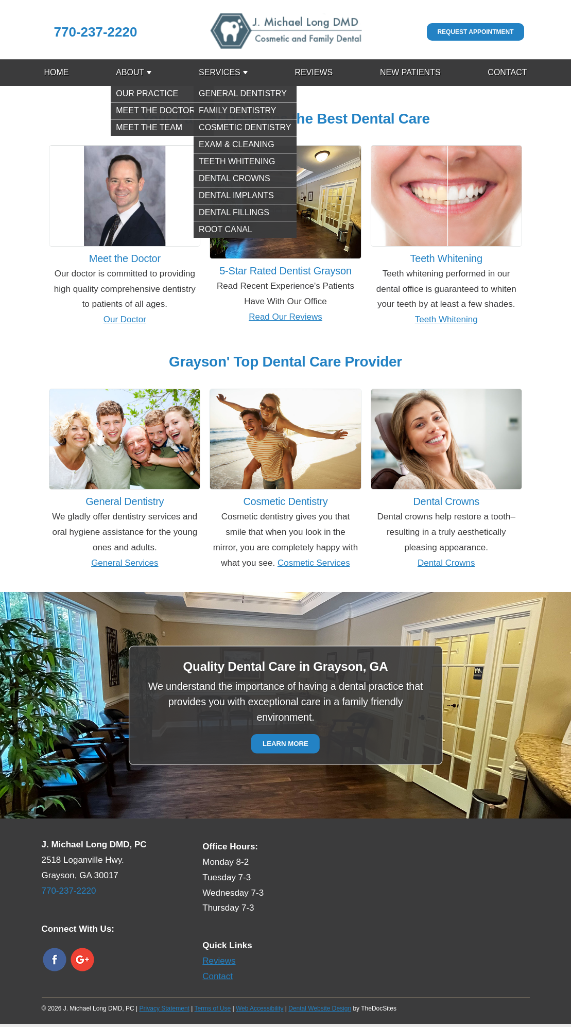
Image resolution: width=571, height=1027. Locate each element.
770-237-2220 (95, 32)
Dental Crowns (446, 563)
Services (219, 72)
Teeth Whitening (446, 319)
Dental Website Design (319, 1008)
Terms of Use (213, 1008)
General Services (124, 563)
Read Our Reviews (285, 317)
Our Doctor (124, 319)
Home (56, 72)
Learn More (285, 744)
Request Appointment (475, 32)
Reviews (314, 72)
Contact (507, 72)
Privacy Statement (164, 1008)
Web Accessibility (259, 1008)
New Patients (410, 72)
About (130, 72)
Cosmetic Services (314, 563)
